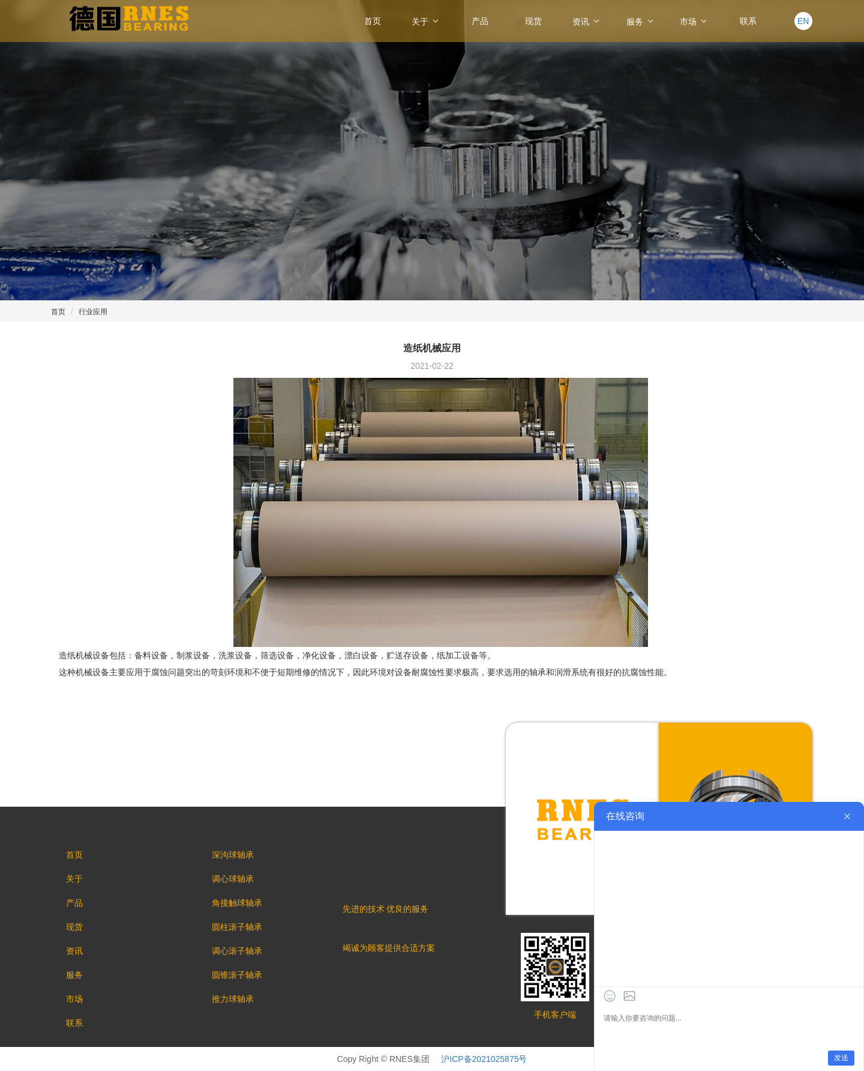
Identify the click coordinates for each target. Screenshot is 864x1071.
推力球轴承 (233, 999)
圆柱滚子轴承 (237, 927)
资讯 (586, 21)
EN (803, 21)
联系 (748, 21)
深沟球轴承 (233, 855)
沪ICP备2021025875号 (484, 1059)
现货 (533, 21)
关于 (426, 21)
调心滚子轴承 (237, 951)
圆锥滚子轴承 (237, 975)
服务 (640, 21)
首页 (372, 21)
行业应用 (93, 312)
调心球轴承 (233, 879)
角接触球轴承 (237, 903)
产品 (480, 21)
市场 (694, 21)
